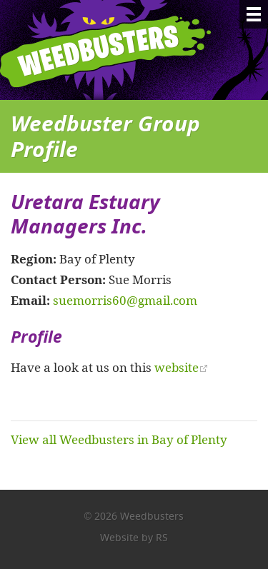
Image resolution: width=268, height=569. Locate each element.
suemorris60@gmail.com (125, 300)
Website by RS (134, 537)
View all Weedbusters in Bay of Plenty (119, 439)
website (176, 367)
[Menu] (253, 14)
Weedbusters (116, 50)
